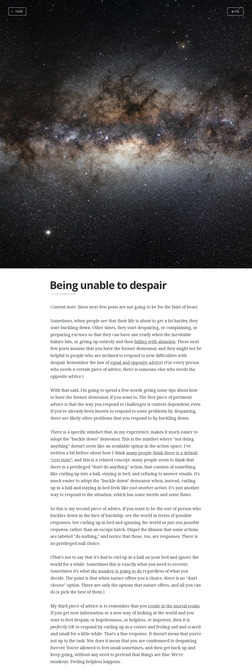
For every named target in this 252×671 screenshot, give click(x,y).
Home (19, 11)
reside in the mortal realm (174, 606)
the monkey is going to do (116, 571)
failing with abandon (154, 341)
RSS (237, 11)
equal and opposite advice (136, 362)
